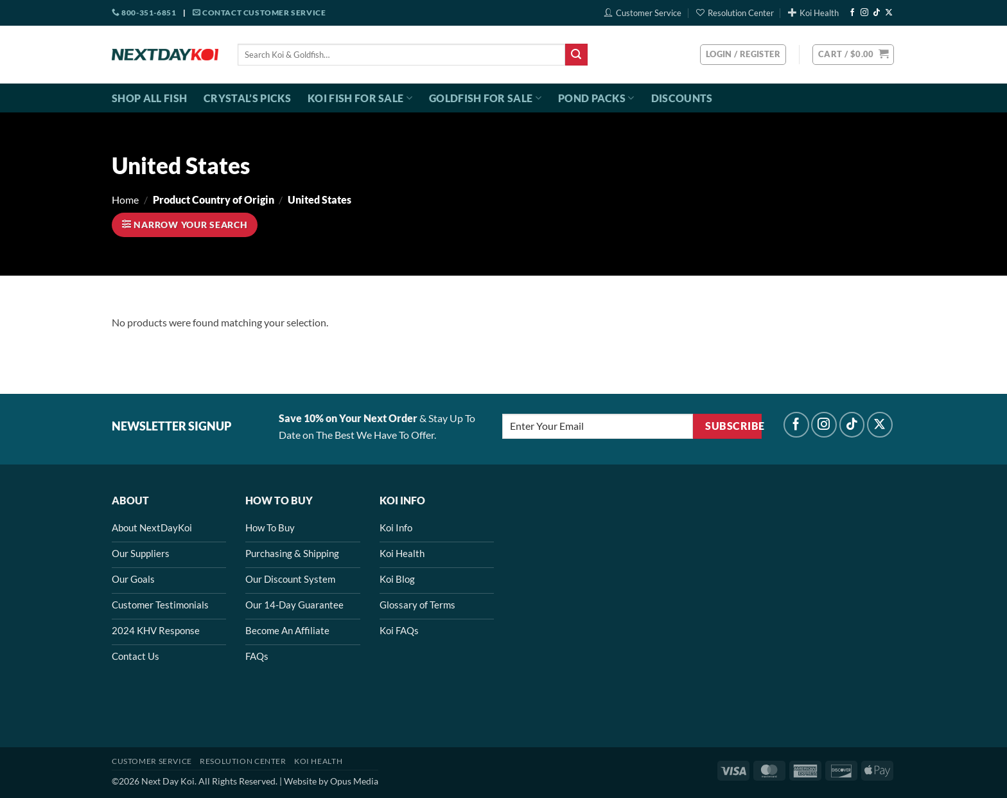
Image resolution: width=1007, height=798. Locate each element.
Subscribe (733, 426)
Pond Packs (596, 98)
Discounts (682, 98)
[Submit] (576, 55)
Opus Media (354, 781)
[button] (853, 54)
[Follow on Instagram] (864, 12)
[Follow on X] (889, 12)
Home (125, 199)
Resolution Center (735, 13)
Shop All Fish (149, 98)
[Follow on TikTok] (876, 12)
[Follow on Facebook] (852, 12)
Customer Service (642, 13)
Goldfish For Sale (485, 98)
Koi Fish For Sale (360, 98)
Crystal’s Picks (247, 98)
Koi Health (813, 13)
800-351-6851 (144, 12)
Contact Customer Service (259, 12)
